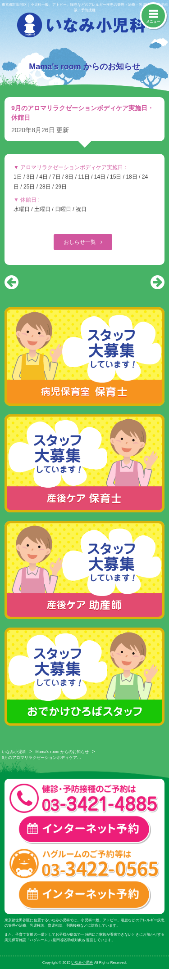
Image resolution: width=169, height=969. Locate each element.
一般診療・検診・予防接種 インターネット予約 (84, 829)
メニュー (153, 21)
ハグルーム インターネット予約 (84, 895)
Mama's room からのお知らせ (62, 751)
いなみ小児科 (14, 751)
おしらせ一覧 (80, 242)
